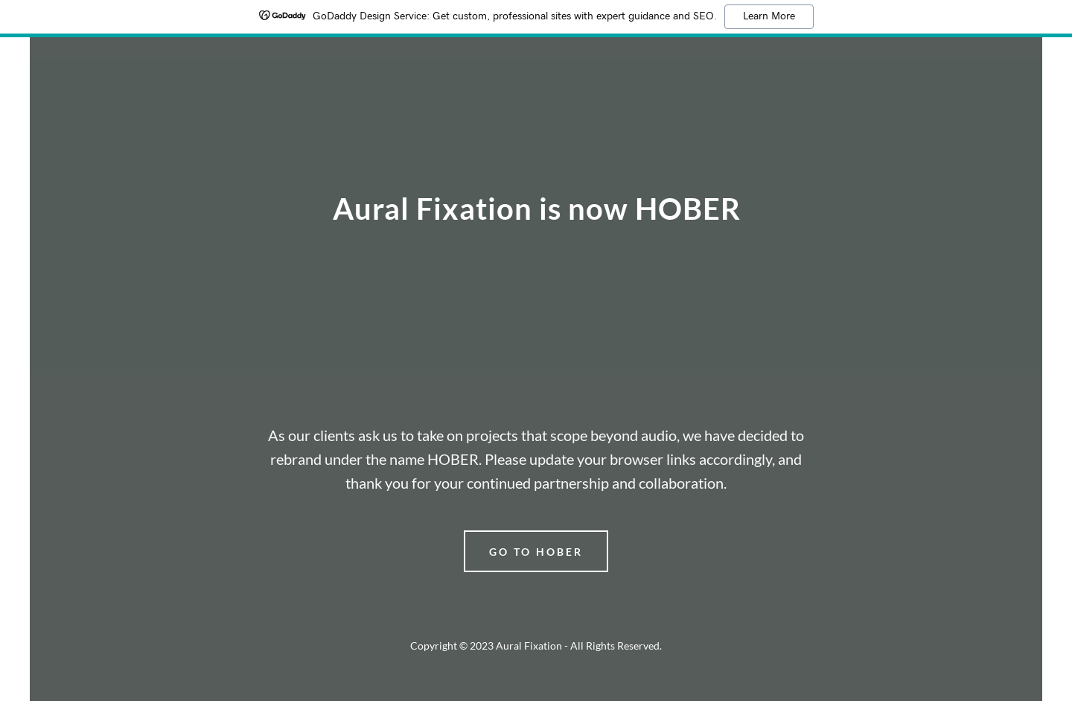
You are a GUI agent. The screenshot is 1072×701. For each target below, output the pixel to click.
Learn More (769, 16)
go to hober (536, 551)
